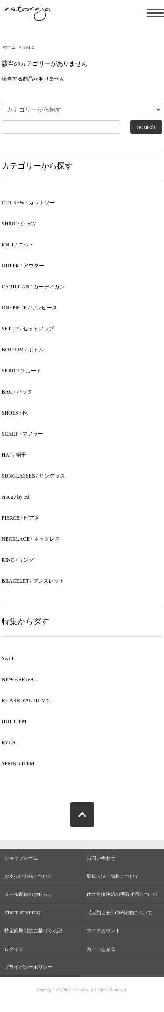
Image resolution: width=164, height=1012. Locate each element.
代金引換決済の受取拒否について (123, 894)
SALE (28, 47)
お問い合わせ (101, 858)
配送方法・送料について (113, 876)
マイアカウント (103, 930)
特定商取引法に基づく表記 (33, 930)
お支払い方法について (28, 876)
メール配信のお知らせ (28, 894)
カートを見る (101, 949)
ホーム (9, 47)
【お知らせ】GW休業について (119, 912)
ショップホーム (21, 858)
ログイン (14, 949)
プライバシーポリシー (28, 967)
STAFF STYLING (22, 912)
